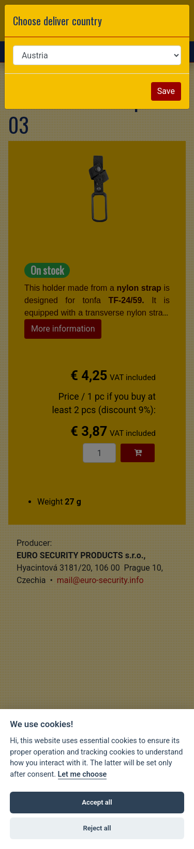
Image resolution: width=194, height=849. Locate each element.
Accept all (97, 802)
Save (166, 91)
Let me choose (82, 774)
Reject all (97, 828)
